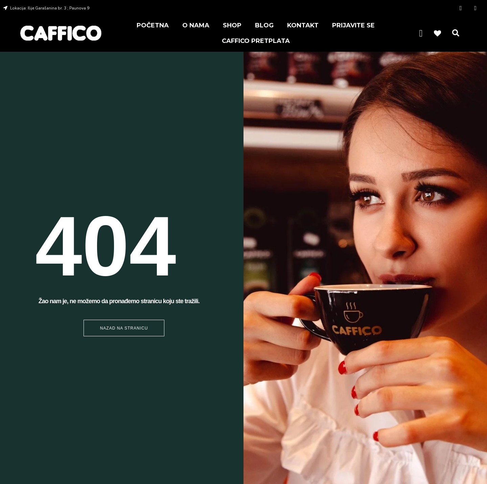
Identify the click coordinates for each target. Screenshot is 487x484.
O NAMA (195, 25)
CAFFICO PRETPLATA (256, 41)
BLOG (264, 25)
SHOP (232, 25)
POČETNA (153, 25)
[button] (455, 33)
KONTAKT (303, 25)
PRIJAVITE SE (353, 25)
